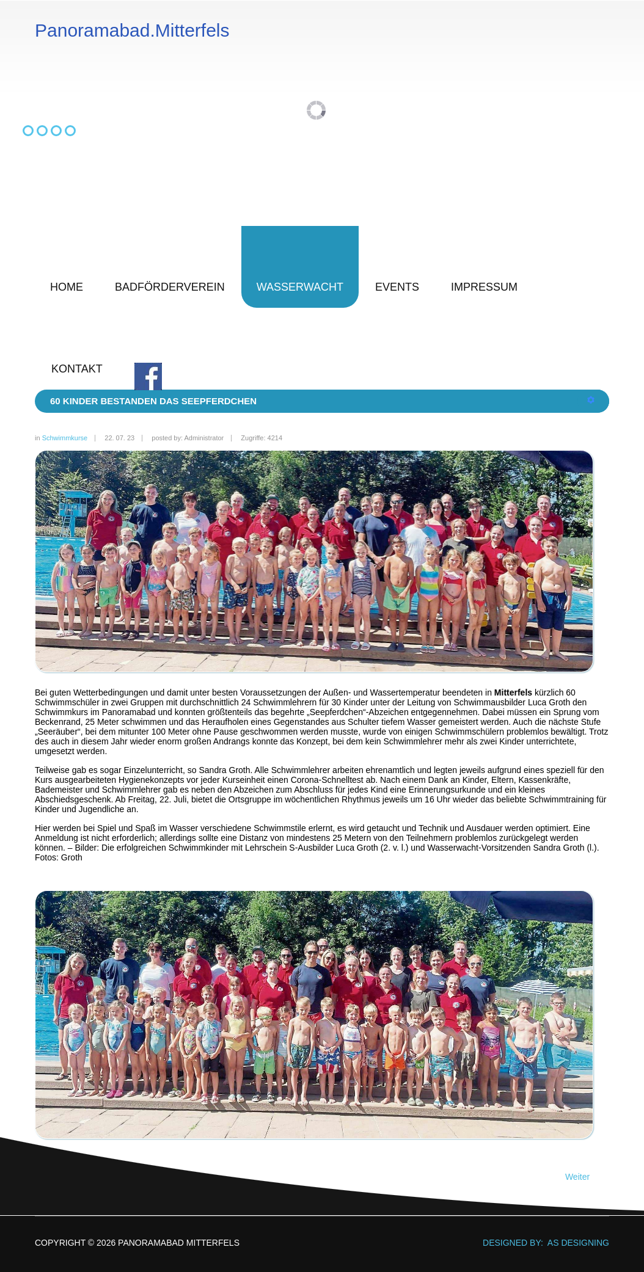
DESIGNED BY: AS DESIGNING (541, 1243)
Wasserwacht (300, 287)
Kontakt (77, 369)
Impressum (484, 287)
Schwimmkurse (65, 438)
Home (66, 287)
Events (397, 287)
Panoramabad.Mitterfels (132, 30)
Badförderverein (170, 287)
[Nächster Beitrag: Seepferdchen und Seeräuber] (583, 1177)
